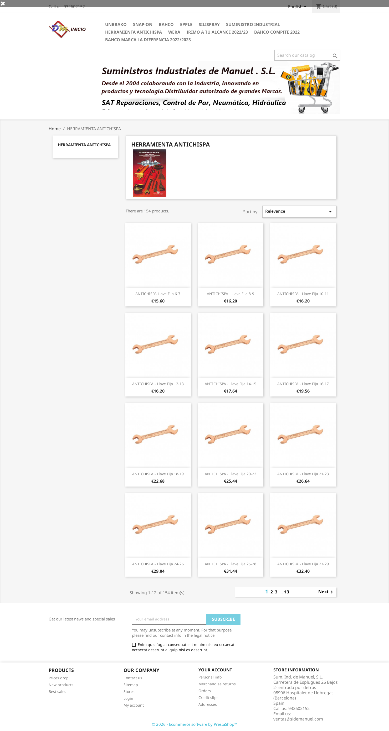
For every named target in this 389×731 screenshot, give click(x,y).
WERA (174, 32)
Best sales (57, 691)
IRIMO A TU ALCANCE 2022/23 (217, 32)
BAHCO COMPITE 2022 (277, 32)
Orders (204, 690)
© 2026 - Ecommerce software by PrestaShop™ (194, 724)
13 (287, 592)
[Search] (307, 55)
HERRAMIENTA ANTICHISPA (133, 32)
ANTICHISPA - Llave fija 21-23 (303, 473)
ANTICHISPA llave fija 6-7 (157, 293)
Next (326, 592)
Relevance (299, 211)
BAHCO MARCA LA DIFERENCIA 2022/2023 (148, 40)
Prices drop (59, 677)
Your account (215, 670)
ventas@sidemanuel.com (298, 719)
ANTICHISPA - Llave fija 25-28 (230, 563)
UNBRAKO (116, 24)
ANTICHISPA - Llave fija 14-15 (230, 383)
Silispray (209, 24)
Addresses (207, 704)
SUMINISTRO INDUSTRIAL (253, 24)
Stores (129, 691)
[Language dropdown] (298, 7)
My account (134, 705)
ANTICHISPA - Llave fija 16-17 (303, 383)
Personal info (210, 677)
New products (61, 684)
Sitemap (131, 684)
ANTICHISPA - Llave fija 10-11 (303, 293)
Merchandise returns (217, 683)
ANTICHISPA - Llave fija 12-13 (158, 383)
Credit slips (208, 697)
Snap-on (142, 24)
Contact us (133, 677)
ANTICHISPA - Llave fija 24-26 (158, 563)
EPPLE (186, 24)
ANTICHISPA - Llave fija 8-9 (230, 293)
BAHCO (166, 24)
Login (128, 698)
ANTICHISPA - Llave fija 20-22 (230, 473)
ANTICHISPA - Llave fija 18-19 (158, 473)
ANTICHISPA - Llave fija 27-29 (303, 563)
